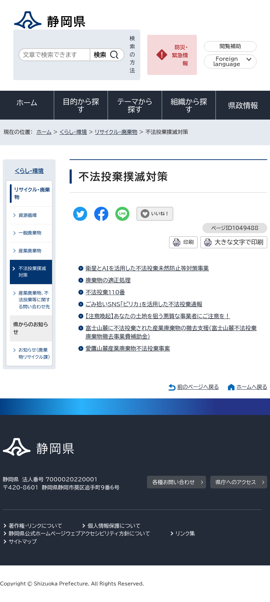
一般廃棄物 (30, 233)
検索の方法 (132, 54)
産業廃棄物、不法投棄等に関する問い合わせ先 (34, 300)
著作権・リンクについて (36, 526)
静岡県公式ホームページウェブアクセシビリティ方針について (79, 533)
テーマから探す (135, 105)
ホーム (27, 103)
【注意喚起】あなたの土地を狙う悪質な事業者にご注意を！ (157, 316)
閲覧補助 (230, 46)
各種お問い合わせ (173, 482)
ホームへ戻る (252, 387)
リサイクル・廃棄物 (116, 132)
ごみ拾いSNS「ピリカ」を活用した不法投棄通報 (143, 304)
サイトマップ (23, 541)
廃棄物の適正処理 (107, 280)
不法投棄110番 (105, 292)
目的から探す (81, 105)
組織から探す (189, 105)
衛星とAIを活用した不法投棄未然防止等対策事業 (147, 268)
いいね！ (160, 213)
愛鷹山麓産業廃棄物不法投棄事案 (127, 348)
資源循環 (28, 215)
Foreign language (226, 61)
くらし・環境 (73, 132)
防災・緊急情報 (180, 55)
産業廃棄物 (30, 251)
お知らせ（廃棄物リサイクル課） (34, 353)
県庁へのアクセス (236, 482)
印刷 (189, 242)
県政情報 (243, 105)
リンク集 (185, 533)
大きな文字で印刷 (239, 242)
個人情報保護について (114, 526)
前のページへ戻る (198, 387)
